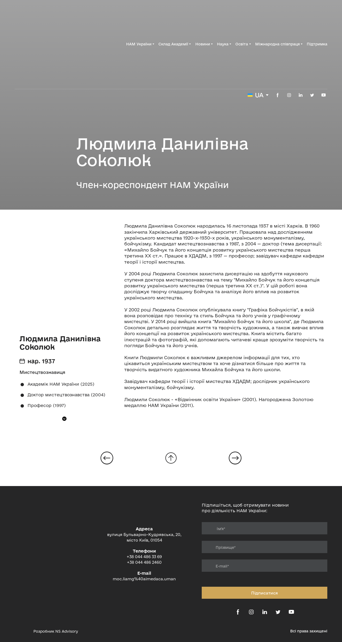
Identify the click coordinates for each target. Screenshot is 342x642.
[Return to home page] (44, 44)
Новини (202, 44)
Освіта (241, 44)
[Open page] (107, 458)
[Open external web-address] (21, 631)
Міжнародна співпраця (277, 44)
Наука (222, 44)
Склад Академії (173, 44)
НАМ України (138, 44)
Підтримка (317, 44)
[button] (277, 95)
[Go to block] (171, 458)
